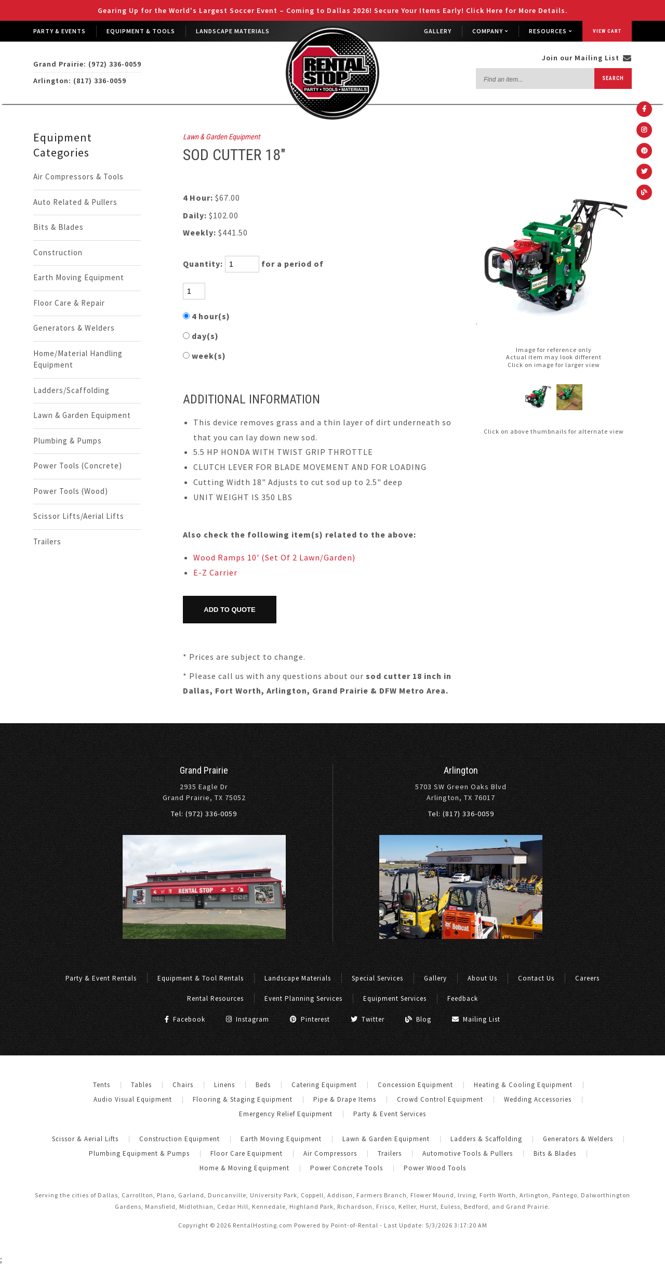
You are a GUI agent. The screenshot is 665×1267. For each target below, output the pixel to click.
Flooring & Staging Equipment (242, 1099)
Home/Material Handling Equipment (78, 359)
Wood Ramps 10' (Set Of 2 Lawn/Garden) (274, 557)
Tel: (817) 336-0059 (461, 813)
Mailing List (476, 1019)
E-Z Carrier (215, 572)
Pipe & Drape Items (344, 1099)
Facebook (185, 1019)
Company (490, 31)
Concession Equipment (415, 1084)
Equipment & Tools (141, 31)
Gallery (437, 31)
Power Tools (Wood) (70, 491)
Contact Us (536, 978)
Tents (101, 1084)
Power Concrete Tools (346, 1168)
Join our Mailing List (587, 57)
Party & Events (59, 31)
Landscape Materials (233, 31)
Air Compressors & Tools (78, 176)
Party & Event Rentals (101, 978)
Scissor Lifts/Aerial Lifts (78, 516)
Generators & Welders (74, 328)
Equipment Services (395, 998)
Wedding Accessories (537, 1099)
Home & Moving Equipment (244, 1168)
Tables (141, 1084)
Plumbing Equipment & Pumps (139, 1153)
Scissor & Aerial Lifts (85, 1138)
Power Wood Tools (435, 1168)
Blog (418, 1019)
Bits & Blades (58, 227)
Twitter (367, 1019)
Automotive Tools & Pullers (467, 1153)
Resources (550, 31)
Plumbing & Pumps (67, 441)
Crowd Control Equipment (440, 1099)
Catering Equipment (324, 1084)
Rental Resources (215, 998)
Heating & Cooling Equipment (523, 1084)
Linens (224, 1084)
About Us (482, 978)
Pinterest (310, 1019)
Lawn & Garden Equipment (82, 415)
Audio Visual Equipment (133, 1099)
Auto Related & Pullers (75, 202)
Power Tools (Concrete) (77, 466)
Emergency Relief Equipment (285, 1113)
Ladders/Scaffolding (71, 390)
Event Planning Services (303, 998)
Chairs (182, 1084)
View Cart (607, 31)
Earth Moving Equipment (78, 277)
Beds (263, 1084)
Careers (587, 978)
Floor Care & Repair (69, 303)
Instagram (247, 1019)
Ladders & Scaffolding (486, 1138)
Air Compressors (330, 1153)
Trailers (47, 541)
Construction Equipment (179, 1138)
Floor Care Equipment (246, 1153)
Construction (58, 252)
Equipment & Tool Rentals (200, 978)
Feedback (462, 998)
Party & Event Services (389, 1113)
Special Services (377, 978)
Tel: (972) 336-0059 (204, 813)
